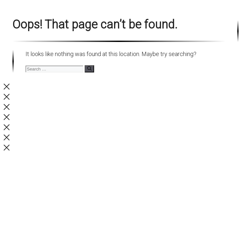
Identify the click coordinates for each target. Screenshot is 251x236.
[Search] (89, 68)
